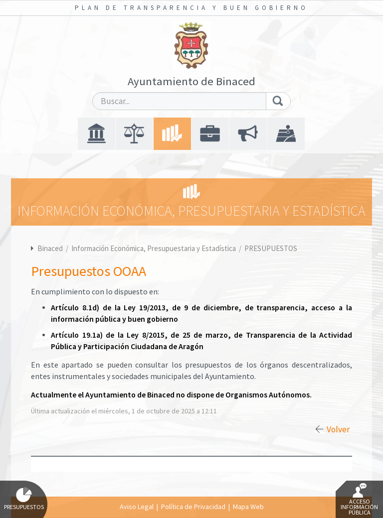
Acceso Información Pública (359, 499)
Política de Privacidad (193, 506)
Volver (338, 429)
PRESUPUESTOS (270, 248)
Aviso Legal (137, 506)
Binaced (50, 248)
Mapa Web (248, 506)
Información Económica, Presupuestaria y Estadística (154, 248)
